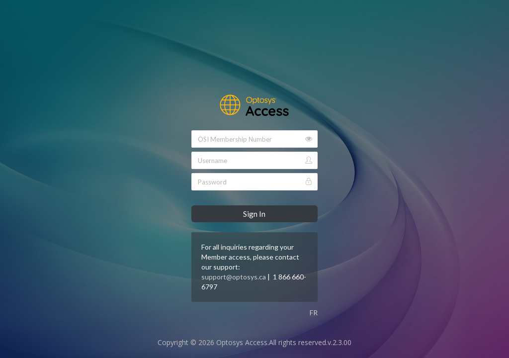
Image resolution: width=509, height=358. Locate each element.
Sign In (254, 213)
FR (314, 312)
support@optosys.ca (233, 276)
